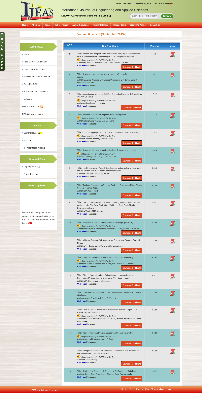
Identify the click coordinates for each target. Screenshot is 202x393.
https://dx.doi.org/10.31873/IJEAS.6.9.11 (98, 154)
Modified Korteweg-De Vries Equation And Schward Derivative (108, 333)
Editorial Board (119, 25)
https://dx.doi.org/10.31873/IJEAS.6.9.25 (99, 316)
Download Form (37, 159)
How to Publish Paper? (33, 69)
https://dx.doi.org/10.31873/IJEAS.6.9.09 (99, 118)
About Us (36, 25)
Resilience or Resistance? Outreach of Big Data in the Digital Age (109, 371)
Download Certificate (132, 67)
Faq (147, 389)
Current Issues (32, 133)
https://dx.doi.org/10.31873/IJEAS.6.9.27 (99, 337)
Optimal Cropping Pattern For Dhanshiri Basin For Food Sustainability (111, 132)
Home (25, 25)
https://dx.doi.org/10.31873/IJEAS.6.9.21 (99, 261)
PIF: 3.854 (166, 3)
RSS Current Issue (32, 106)
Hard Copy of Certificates (35, 61)
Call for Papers (61, 25)
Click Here (81, 66)
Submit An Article (138, 25)
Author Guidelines (80, 25)
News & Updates (36, 185)
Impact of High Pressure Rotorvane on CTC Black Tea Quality (108, 257)
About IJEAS (36, 47)
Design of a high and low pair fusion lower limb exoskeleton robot (109, 150)
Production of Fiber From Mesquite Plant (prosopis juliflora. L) (108, 222)
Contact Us (155, 25)
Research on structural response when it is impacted (104, 115)
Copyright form (31, 166)
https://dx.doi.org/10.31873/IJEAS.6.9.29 (99, 357)
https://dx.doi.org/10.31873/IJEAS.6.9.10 (98, 136)
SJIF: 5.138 (152, 3)
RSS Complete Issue (32, 114)
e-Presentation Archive (33, 148)
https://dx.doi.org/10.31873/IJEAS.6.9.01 (98, 60)
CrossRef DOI (29, 84)
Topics (47, 25)
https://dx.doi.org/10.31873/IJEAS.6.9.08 (99, 101)
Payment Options (100, 25)
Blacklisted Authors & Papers (36, 76)
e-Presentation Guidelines (35, 91)
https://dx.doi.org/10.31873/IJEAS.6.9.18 (98, 226)
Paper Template (31, 174)
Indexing (27, 99)
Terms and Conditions (161, 389)
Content (37, 125)
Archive (26, 140)
